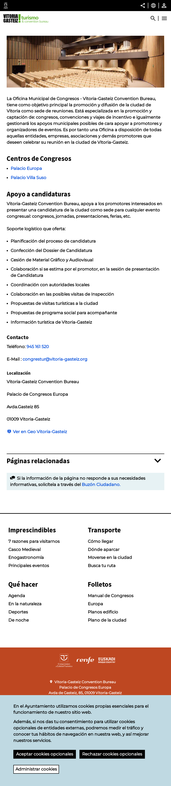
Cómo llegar (100, 541)
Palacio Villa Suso (28, 177)
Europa (95, 603)
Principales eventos (28, 565)
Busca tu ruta (102, 565)
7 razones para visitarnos (34, 541)
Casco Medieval (24, 549)
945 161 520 (37, 346)
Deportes (18, 611)
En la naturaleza (24, 603)
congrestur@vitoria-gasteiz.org (55, 359)
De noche (18, 620)
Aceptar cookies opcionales (44, 754)
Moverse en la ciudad (110, 557)
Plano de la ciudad (107, 620)
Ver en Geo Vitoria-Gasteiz (40, 431)
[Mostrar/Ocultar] (155, 18)
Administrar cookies (36, 769)
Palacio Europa (26, 168)
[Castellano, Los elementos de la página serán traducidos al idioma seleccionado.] (153, 5)
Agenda (16, 595)
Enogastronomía (26, 557)
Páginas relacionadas (38, 461)
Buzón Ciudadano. (101, 484)
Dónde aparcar (103, 549)
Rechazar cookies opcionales (112, 754)
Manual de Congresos (110, 595)
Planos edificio (103, 611)
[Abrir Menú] (164, 18)
